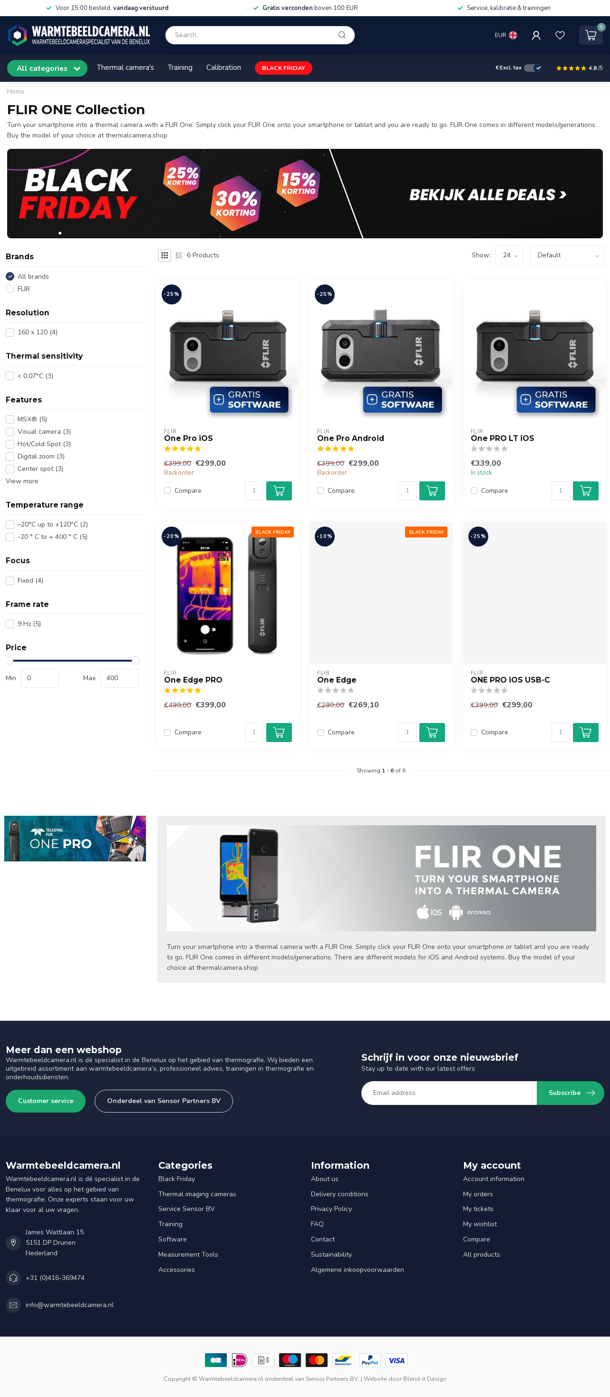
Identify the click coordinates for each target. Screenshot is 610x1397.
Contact (323, 1239)
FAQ (317, 1224)
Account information (493, 1178)
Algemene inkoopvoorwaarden (357, 1269)
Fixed (30, 580)
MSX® (32, 419)
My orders (478, 1194)
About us (325, 1178)
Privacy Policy (331, 1208)
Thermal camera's (125, 67)
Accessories (176, 1269)
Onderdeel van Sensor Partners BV (164, 1100)
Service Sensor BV (186, 1208)
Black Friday (176, 1178)
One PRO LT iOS (502, 438)
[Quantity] (254, 490)
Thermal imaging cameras (197, 1194)
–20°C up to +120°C (53, 524)
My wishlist (480, 1224)
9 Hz (29, 623)
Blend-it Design (424, 1379)
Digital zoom (41, 456)
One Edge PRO (193, 680)
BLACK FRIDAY (283, 68)
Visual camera (44, 431)
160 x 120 (38, 332)
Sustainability (331, 1254)
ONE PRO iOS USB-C (510, 680)
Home (16, 92)
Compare (188, 490)
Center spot (40, 468)
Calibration (223, 67)
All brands (33, 276)
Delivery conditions (339, 1194)
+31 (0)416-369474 (55, 1277)
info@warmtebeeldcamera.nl (70, 1304)
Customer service (45, 1100)
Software (172, 1239)
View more (22, 481)
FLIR (24, 289)
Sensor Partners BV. (332, 1379)
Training (180, 67)
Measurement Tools (188, 1254)
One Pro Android (350, 438)
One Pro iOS (188, 438)
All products (481, 1254)
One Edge (337, 680)
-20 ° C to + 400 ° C (52, 536)
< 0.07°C (35, 376)
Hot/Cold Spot (44, 444)
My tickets (478, 1208)
